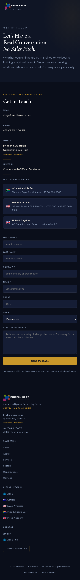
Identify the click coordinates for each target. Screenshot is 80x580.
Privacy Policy (30, 572)
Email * (7, 282)
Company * (9, 267)
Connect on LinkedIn (16, 548)
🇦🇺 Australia (9, 499)
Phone (6, 297)
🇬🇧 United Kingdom (13, 517)
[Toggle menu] (72, 7)
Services (7, 459)
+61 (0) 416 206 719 (14, 130)
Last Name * (10, 252)
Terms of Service (48, 572)
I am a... (7, 312)
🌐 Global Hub (10, 539)
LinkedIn (7, 533)
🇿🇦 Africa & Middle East (15, 511)
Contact (7, 477)
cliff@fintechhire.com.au (16, 115)
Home (6, 447)
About (6, 453)
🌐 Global (8, 493)
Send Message (40, 360)
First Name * (10, 237)
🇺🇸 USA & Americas (13, 505)
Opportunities (10, 471)
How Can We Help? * (14, 327)
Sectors (7, 465)
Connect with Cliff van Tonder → (21, 169)
